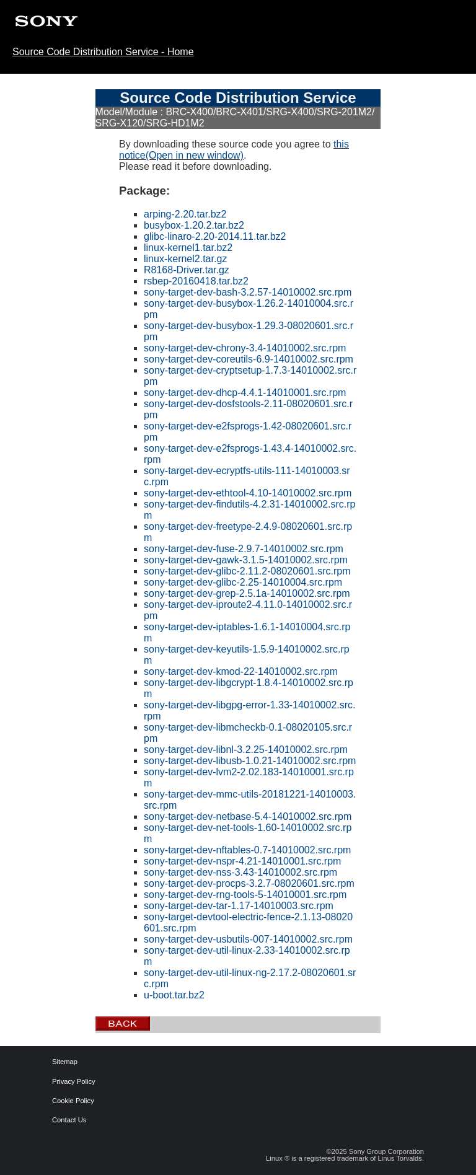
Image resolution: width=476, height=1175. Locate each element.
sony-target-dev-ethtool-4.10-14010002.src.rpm (247, 493)
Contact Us (61, 1120)
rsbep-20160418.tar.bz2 (196, 281)
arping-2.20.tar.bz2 (185, 214)
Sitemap (61, 1061)
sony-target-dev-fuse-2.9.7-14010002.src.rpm (243, 548)
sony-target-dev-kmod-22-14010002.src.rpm (241, 671)
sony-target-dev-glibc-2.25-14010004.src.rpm (243, 582)
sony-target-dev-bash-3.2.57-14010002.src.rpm (247, 292)
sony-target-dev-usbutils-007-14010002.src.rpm (248, 939)
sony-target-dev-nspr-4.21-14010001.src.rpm (242, 861)
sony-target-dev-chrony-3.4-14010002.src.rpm (245, 348)
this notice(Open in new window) (234, 150)
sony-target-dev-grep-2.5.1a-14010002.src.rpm (247, 593)
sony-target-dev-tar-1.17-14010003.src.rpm (238, 905)
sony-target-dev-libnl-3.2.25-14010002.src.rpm (246, 749)
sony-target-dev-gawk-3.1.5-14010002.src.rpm (246, 560)
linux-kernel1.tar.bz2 (188, 247)
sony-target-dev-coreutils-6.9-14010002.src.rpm (248, 359)
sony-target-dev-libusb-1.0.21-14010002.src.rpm (250, 760)
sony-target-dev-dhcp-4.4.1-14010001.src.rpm (245, 392)
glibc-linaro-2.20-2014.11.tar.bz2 (215, 236)
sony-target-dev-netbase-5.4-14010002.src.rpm (247, 816)
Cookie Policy (61, 1101)
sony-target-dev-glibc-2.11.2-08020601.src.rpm (247, 571)
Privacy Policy (61, 1081)
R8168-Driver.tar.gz (186, 270)
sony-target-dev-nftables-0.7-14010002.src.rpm (247, 850)
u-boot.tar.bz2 (174, 995)
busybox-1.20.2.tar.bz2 (194, 225)
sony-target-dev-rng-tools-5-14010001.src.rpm (245, 894)
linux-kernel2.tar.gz (185, 258)
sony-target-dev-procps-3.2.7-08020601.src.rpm (249, 883)
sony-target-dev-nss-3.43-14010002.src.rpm (240, 872)
